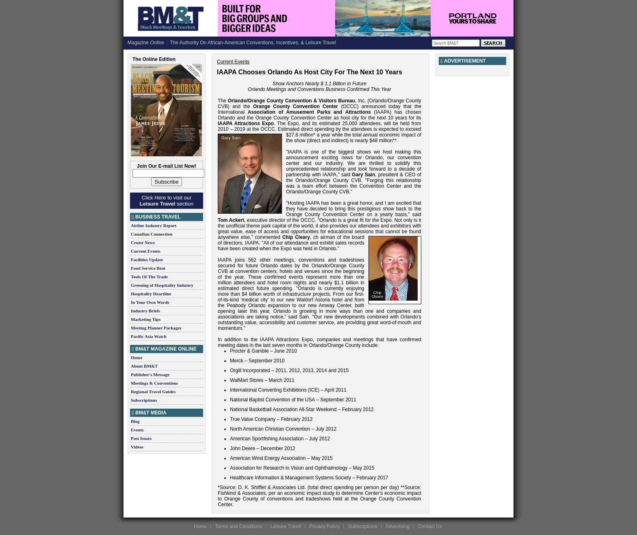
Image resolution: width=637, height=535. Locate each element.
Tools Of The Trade (149, 276)
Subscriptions (144, 400)
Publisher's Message (150, 374)
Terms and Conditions (238, 526)
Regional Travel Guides (153, 391)
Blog (135, 421)
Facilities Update (147, 259)
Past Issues (141, 438)
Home (136, 357)
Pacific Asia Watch (149, 336)
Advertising (398, 526)
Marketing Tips (145, 319)
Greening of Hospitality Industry (162, 285)
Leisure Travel (286, 526)
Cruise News (143, 242)
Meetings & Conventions (154, 383)
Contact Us (430, 526)
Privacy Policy (324, 526)
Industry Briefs (145, 310)
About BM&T (144, 366)
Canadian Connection (151, 234)
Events (137, 429)
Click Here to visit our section (166, 201)
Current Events (145, 251)
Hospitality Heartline (151, 293)
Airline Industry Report (153, 225)
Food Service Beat (148, 268)
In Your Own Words (150, 302)
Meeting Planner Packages (156, 327)
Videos (137, 446)
